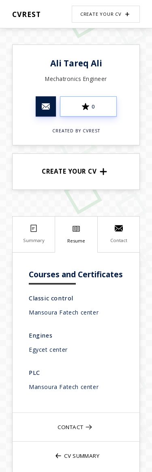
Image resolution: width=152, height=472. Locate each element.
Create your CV (105, 14)
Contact (75, 427)
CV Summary (76, 456)
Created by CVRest (76, 131)
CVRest (26, 14)
